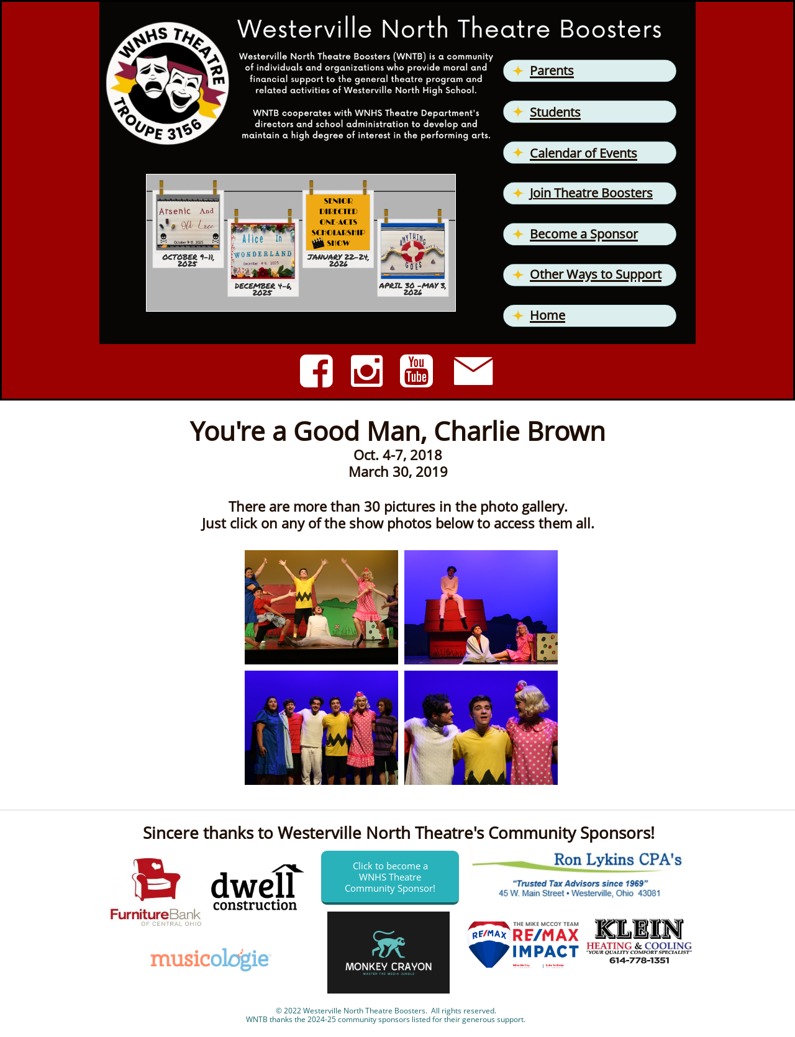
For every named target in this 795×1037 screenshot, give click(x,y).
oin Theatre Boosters (593, 192)
